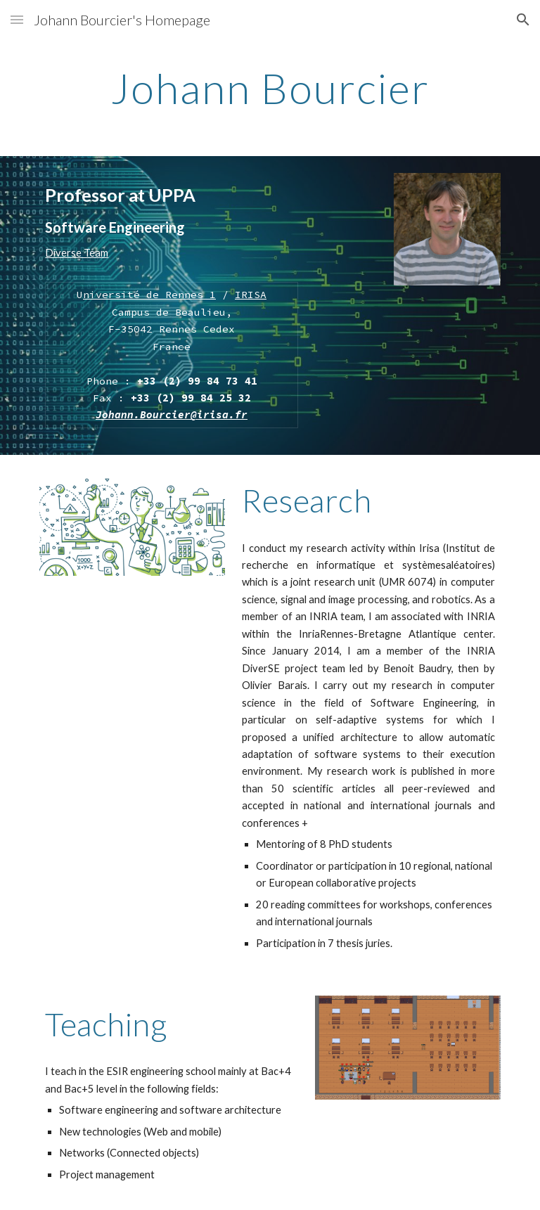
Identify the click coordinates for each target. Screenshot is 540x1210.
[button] (17, 19)
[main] (269, 88)
